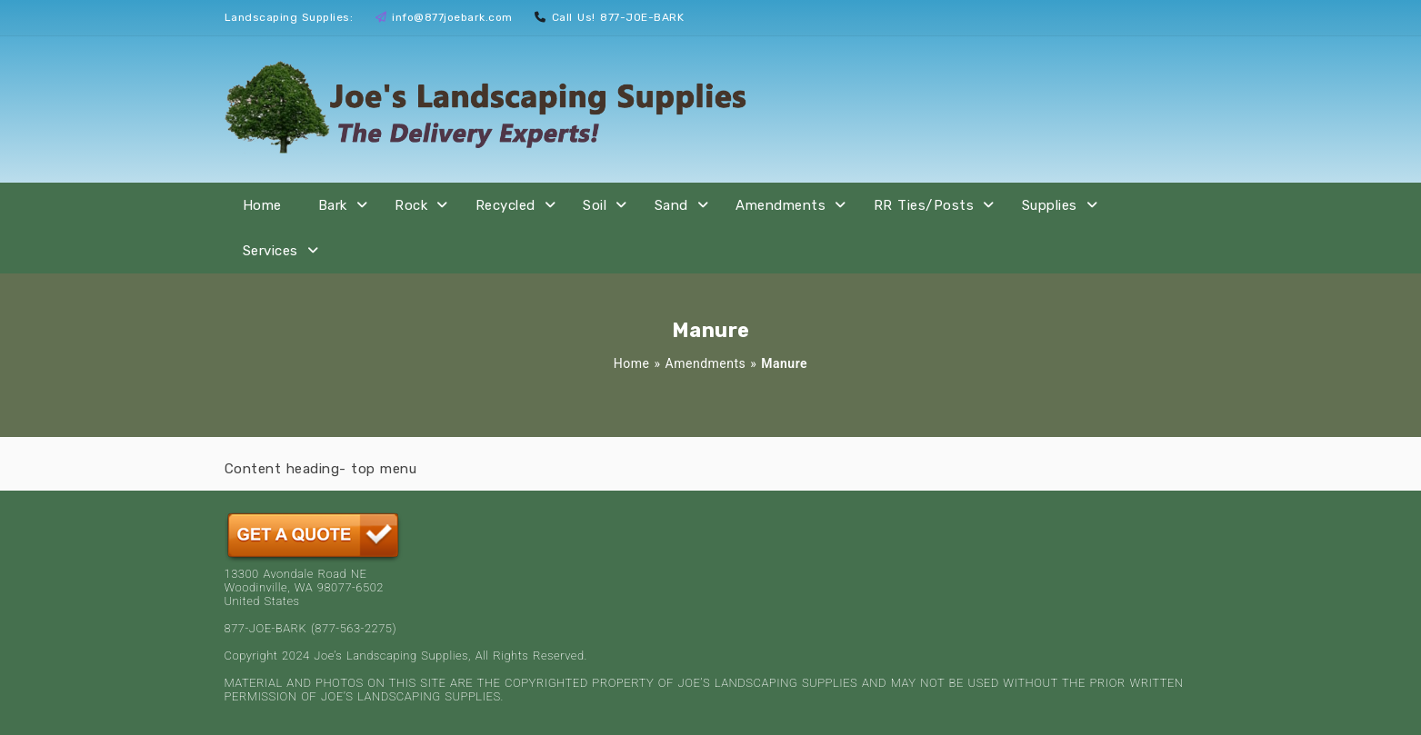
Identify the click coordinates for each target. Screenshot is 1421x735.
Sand (671, 205)
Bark (332, 205)
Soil (594, 205)
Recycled (505, 205)
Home (262, 205)
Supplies (1049, 205)
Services (270, 251)
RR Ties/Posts (924, 205)
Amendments (781, 205)
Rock (411, 205)
